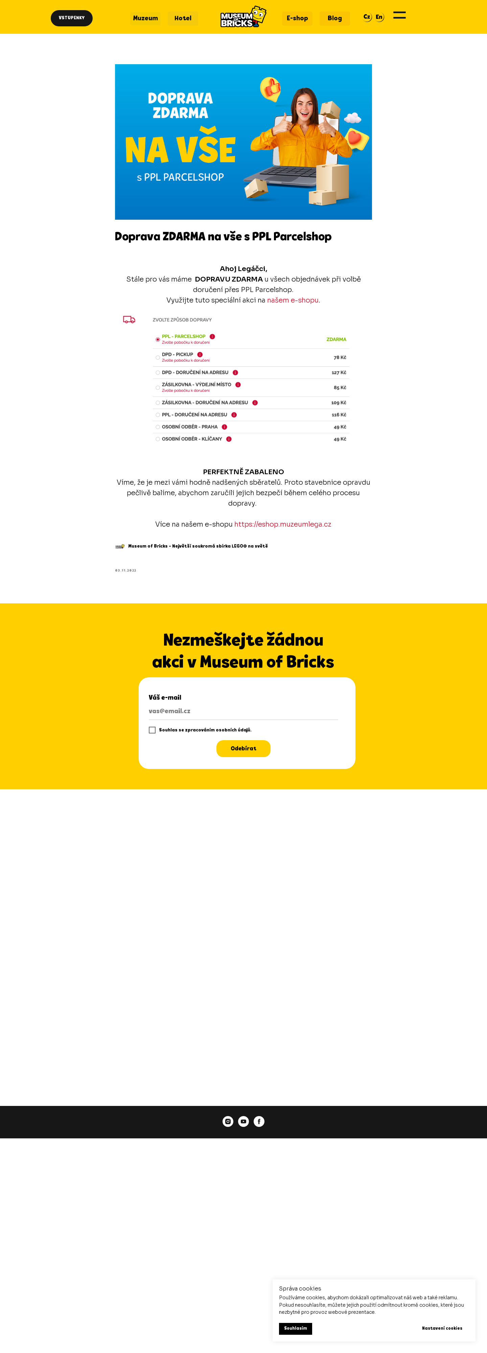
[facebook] (259, 1124)
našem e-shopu (293, 302)
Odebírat (243, 752)
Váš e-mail (165, 701)
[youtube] (243, 1124)
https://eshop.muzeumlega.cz (283, 526)
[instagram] (228, 1124)
